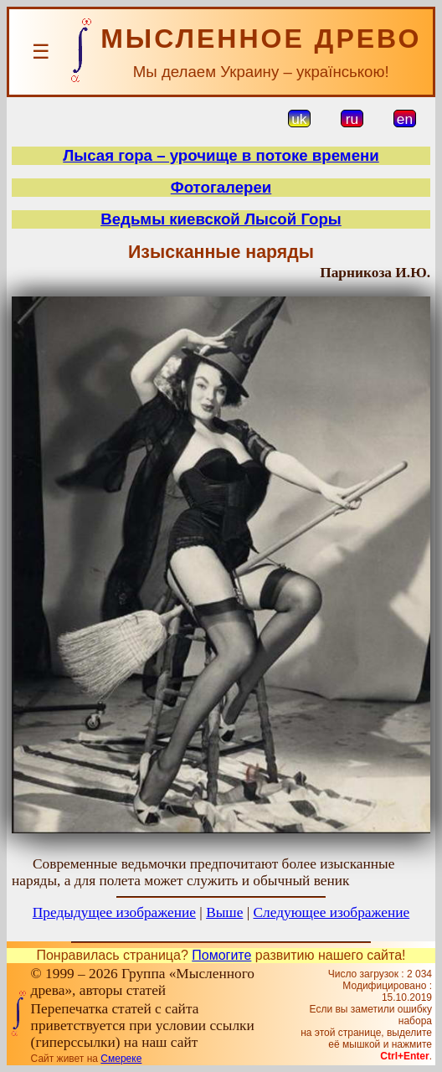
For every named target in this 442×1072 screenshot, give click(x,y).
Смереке (120, 1058)
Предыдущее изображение (114, 912)
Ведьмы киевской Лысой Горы (221, 219)
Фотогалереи (221, 187)
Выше (224, 912)
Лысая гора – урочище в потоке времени (221, 155)
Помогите (221, 955)
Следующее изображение (332, 912)
